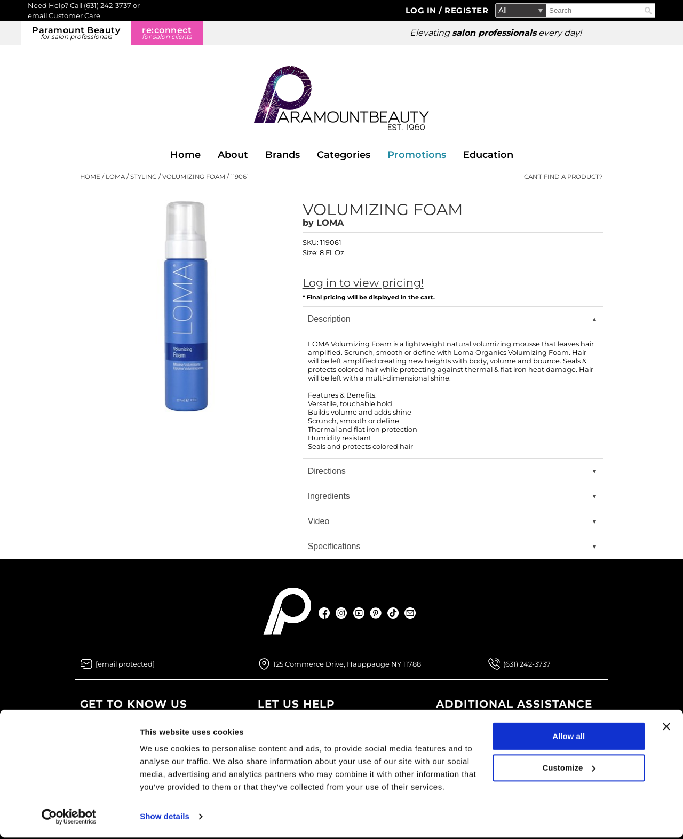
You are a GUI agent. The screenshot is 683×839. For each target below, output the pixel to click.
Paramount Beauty (76, 33)
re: (166, 33)
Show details (164, 817)
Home (185, 155)
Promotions (416, 155)
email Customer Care (64, 15)
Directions (327, 471)
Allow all (568, 737)
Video (319, 521)
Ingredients (329, 496)
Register (466, 10)
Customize (569, 768)
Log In (422, 10)
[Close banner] (666, 728)
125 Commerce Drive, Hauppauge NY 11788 (347, 664)
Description (329, 318)
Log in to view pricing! (363, 282)
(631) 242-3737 (107, 5)
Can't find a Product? (563, 176)
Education (488, 155)
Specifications (334, 546)
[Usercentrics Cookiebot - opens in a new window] (69, 818)
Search (648, 10)
